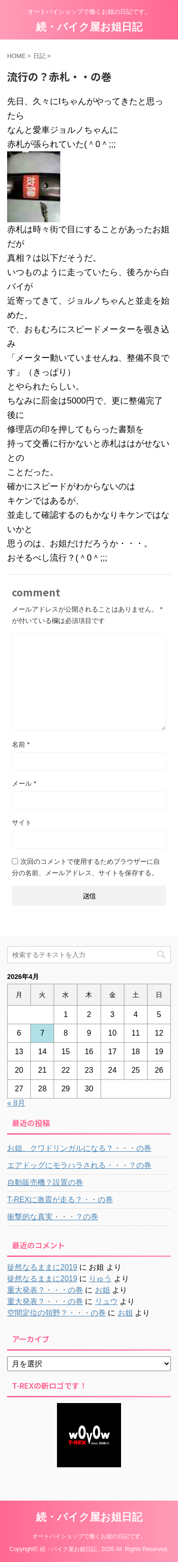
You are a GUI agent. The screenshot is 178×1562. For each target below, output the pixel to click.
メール (24, 783)
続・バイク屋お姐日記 (89, 27)
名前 (20, 744)
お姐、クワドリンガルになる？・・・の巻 (79, 1148)
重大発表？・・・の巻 (45, 1290)
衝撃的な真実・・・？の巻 (52, 1217)
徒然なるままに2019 (42, 1267)
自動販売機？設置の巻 (45, 1182)
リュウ (106, 1301)
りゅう (100, 1279)
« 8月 (16, 1103)
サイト (22, 822)
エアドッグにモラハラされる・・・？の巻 (79, 1165)
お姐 (102, 1290)
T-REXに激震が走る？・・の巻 (60, 1200)
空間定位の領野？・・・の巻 (56, 1313)
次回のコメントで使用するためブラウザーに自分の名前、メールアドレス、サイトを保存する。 (86, 867)
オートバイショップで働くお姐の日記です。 (89, 1536)
